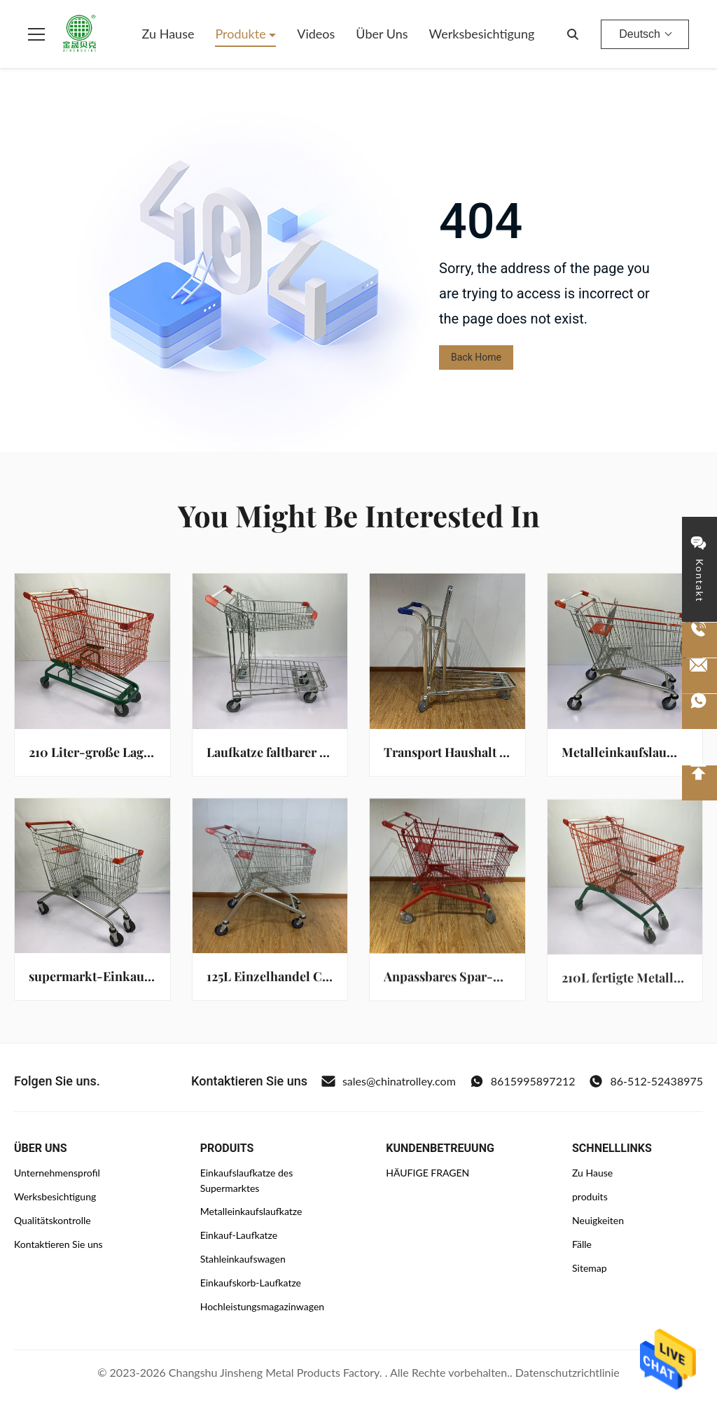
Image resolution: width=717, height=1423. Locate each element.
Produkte (242, 33)
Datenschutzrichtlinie (567, 1372)
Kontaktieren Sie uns (58, 1244)
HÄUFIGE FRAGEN (427, 1173)
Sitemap (589, 1268)
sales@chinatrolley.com (388, 1081)
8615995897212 (523, 1081)
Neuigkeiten (598, 1220)
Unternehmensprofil (57, 1173)
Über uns (382, 33)
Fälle (582, 1244)
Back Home (476, 357)
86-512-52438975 (646, 1081)
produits (590, 1196)
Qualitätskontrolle (52, 1220)
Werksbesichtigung (482, 33)
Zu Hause (168, 33)
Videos (316, 33)
